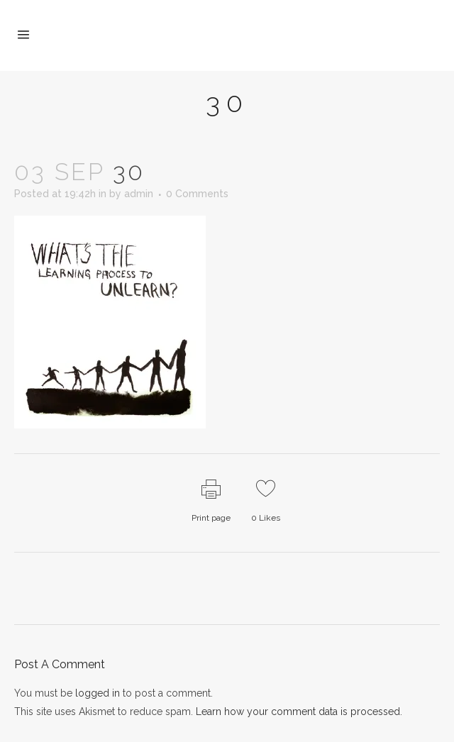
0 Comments (197, 193)
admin (138, 193)
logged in (97, 693)
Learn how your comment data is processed (298, 711)
